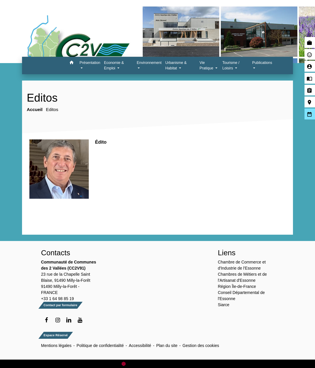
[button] (71, 63)
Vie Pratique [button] (207, 65)
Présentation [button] (90, 63)
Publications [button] (262, 63)
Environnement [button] (149, 63)
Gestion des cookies (201, 345)
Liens (226, 253)
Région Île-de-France (237, 286)
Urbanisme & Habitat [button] (176, 65)
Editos (52, 109)
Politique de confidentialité (100, 345)
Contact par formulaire (60, 305)
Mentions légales (56, 345)
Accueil (35, 109)
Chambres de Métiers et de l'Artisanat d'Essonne (242, 277)
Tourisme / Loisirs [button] (230, 65)
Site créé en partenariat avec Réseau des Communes (157, 363)
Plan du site (166, 345)
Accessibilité (140, 345)
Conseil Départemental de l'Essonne (241, 295)
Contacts (55, 253)
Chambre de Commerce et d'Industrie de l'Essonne (242, 265)
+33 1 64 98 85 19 (57, 298)
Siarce (223, 304)
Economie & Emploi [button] (114, 65)
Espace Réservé (56, 335)
